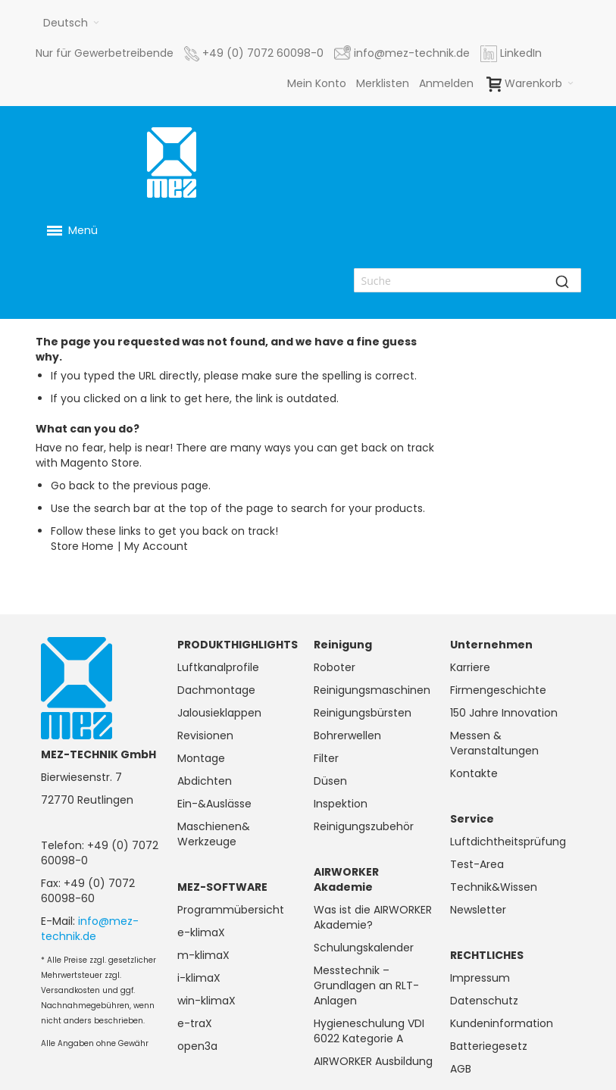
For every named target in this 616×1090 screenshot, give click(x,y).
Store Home (82, 546)
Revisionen (205, 735)
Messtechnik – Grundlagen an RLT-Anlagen (366, 985)
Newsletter (478, 909)
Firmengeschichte (498, 690)
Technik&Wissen (493, 887)
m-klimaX (203, 955)
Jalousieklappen (219, 712)
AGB (460, 1068)
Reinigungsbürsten (362, 712)
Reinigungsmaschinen (372, 690)
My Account (156, 546)
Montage (201, 758)
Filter (326, 758)
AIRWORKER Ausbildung (373, 1061)
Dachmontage (216, 690)
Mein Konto (316, 83)
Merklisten (382, 83)
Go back (73, 485)
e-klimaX (201, 932)
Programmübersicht (230, 909)
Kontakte (474, 773)
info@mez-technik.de (90, 929)
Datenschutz (484, 1000)
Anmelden (446, 83)
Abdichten (204, 781)
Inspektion (340, 803)
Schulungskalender (364, 947)
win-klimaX (206, 1000)
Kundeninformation (501, 1023)
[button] (71, 23)
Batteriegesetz (488, 1046)
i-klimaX (198, 977)
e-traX (194, 1023)
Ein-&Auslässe (214, 803)
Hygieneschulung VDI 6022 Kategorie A (369, 1031)
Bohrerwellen (347, 735)
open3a (197, 1046)
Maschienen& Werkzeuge (213, 834)
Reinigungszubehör (364, 826)
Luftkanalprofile (218, 667)
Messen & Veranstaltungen (494, 743)
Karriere (470, 667)
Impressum (480, 977)
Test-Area (477, 864)
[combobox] (467, 280)
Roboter (334, 667)
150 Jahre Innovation (504, 712)
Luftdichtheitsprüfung (508, 841)
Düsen (330, 781)
